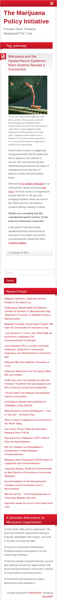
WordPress (35, 592)
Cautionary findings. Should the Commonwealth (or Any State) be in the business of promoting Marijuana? (28, 472)
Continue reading (17, 242)
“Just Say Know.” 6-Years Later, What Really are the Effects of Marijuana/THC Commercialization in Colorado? (28, 337)
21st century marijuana (31, 183)
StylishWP (47, 596)
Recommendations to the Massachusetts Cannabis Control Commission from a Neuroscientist (25, 485)
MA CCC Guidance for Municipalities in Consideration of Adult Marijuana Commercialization (23, 451)
